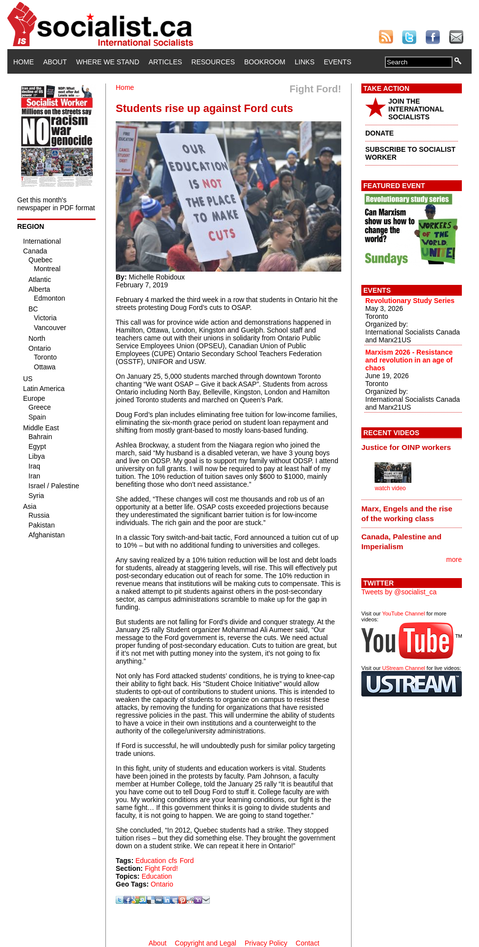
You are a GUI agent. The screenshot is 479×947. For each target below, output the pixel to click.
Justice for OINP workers (406, 447)
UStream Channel (403, 668)
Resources (213, 62)
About (55, 62)
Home (23, 62)
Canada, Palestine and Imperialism (401, 541)
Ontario (162, 884)
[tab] (411, 447)
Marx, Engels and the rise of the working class (407, 513)
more (454, 559)
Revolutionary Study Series (409, 301)
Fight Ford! (161, 868)
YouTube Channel (403, 613)
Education (150, 860)
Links (304, 62)
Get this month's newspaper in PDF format (56, 204)
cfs (172, 860)
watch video (390, 488)
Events (337, 62)
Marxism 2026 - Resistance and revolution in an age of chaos (409, 360)
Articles (165, 62)
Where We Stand (107, 62)
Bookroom (264, 62)
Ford (186, 860)
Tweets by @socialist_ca (399, 592)
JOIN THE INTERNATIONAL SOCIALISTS (416, 109)
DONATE (379, 133)
